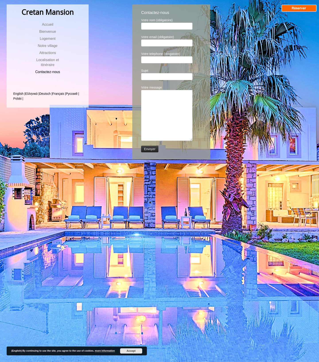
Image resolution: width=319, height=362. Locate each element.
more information (105, 350)
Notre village (48, 46)
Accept (131, 350)
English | (19, 93)
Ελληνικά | (32, 93)
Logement (47, 39)
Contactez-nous (47, 72)
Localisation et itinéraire (47, 62)
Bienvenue (47, 31)
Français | (59, 93)
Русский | (72, 93)
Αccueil (47, 24)
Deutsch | (45, 93)
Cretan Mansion (47, 12)
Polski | (18, 98)
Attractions (47, 53)
